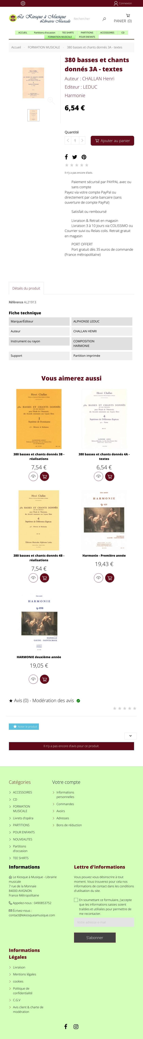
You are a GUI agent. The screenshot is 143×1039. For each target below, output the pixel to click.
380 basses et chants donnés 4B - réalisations (38, 558)
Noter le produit (24, 726)
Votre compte (66, 782)
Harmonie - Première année (104, 556)
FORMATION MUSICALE (21, 808)
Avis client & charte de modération (28, 1009)
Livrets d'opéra (23, 818)
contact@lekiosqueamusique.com (32, 915)
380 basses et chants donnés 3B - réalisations (38, 456)
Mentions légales (24, 974)
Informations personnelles (65, 794)
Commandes (65, 804)
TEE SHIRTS (21, 858)
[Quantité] (75, 140)
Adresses (63, 818)
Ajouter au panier (112, 140)
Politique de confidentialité (22, 991)
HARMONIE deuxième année (39, 657)
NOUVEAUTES (22, 839)
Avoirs (61, 811)
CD (15, 799)
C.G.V (16, 1000)
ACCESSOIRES (22, 792)
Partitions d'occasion (20, 848)
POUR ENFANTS (24, 832)
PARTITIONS (21, 825)
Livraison (19, 967)
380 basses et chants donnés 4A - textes (104, 456)
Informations (24, 867)
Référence (16, 302)
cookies (18, 981)
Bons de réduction (69, 825)
